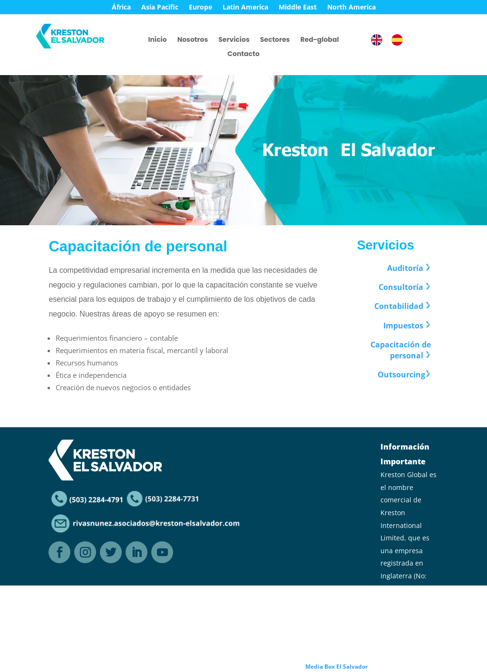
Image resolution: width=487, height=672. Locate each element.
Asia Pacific (159, 7)
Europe (200, 7)
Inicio (157, 40)
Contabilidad (398, 306)
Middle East (298, 7)
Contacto (243, 54)
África (121, 7)
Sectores (275, 40)
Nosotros (192, 40)
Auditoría (405, 268)
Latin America (245, 7)
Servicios (233, 40)
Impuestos (403, 325)
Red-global (319, 40)
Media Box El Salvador (336, 666)
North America (351, 7)
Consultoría (401, 287)
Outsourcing (401, 374)
